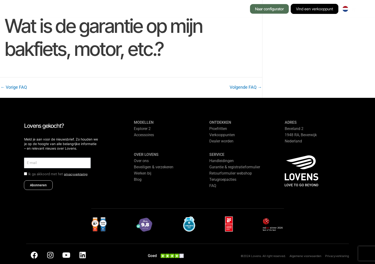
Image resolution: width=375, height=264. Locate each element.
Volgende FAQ (246, 87)
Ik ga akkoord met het (57, 174)
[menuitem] (345, 9)
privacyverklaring (75, 174)
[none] (345, 9)
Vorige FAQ (13, 87)
